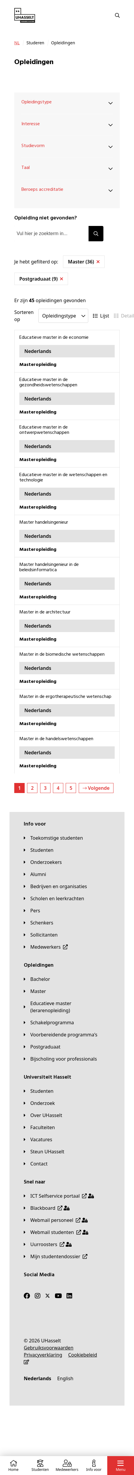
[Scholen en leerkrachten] (54, 898)
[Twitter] (47, 1295)
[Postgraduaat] (42, 1046)
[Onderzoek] (39, 1103)
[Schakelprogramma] (49, 1022)
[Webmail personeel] (56, 1220)
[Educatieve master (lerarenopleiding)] (67, 1007)
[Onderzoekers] (43, 862)
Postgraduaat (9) (41, 279)
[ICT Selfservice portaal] (59, 1195)
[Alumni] (35, 874)
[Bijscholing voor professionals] (60, 1058)
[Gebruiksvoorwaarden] (48, 1347)
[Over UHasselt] (43, 1115)
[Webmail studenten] (56, 1232)
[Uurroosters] (48, 1244)
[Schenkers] (38, 922)
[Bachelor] (37, 979)
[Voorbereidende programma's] (60, 1034)
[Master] (35, 991)
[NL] (17, 42)
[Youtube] (58, 1295)
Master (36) (84, 261)
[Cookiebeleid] (82, 1354)
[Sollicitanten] (41, 934)
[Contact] (36, 1163)
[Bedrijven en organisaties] (55, 886)
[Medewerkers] (46, 946)
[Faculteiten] (39, 1127)
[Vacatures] (38, 1139)
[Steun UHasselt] (44, 1151)
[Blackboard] (47, 1208)
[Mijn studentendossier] (55, 1256)
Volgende (96, 788)
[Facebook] (27, 1295)
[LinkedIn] (69, 1295)
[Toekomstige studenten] (53, 837)
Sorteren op (24, 316)
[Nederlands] (37, 1378)
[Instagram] (37, 1295)
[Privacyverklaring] (43, 1354)
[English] (65, 1378)
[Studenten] (38, 850)
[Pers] (32, 910)
